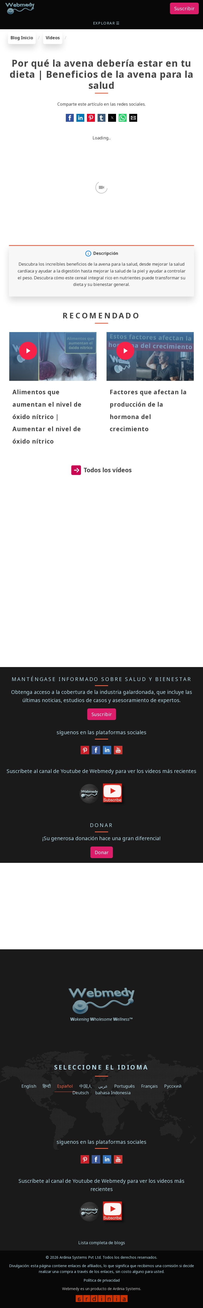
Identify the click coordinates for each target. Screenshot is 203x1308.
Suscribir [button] (184, 8)
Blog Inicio (22, 38)
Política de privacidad (102, 1280)
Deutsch (80, 1093)
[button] (107, 23)
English (28, 1086)
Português (124, 1086)
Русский (173, 1086)
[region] (101, 532)
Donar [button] (102, 852)
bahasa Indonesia (113, 1093)
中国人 (85, 1086)
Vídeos (53, 38)
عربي (103, 1086)
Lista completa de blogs (101, 1243)
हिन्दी (47, 1086)
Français (149, 1086)
